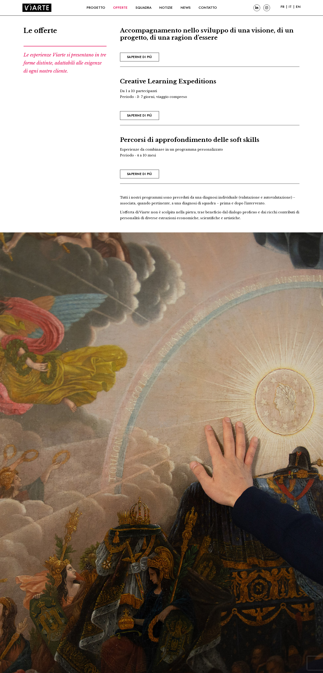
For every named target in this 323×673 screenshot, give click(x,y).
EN (298, 6)
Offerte (120, 7)
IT (290, 6)
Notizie (166, 7)
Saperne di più (139, 57)
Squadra (143, 7)
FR (282, 6)
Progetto (96, 7)
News (186, 7)
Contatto (208, 7)
